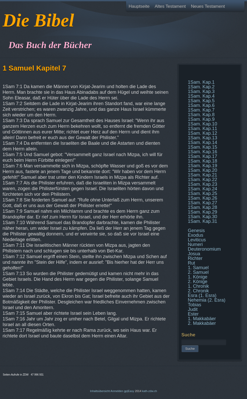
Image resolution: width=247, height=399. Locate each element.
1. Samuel (198, 267)
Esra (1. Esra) (202, 295)
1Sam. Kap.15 (202, 147)
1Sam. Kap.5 (201, 100)
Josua (194, 253)
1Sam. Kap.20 (202, 170)
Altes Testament (170, 6)
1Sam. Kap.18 (202, 161)
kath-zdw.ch (149, 391)
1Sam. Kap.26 (202, 198)
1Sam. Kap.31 (202, 221)
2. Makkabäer (202, 323)
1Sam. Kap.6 (201, 105)
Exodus (195, 235)
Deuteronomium (204, 249)
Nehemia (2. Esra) (206, 300)
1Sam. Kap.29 (202, 212)
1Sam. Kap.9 (201, 119)
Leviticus (197, 239)
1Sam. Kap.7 (201, 110)
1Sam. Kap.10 (202, 123)
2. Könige (197, 281)
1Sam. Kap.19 (202, 165)
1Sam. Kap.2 (201, 86)
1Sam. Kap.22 (202, 179)
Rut (191, 263)
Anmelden (116, 391)
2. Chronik (198, 290)
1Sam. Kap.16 (202, 151)
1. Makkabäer (202, 318)
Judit (193, 309)
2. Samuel (198, 272)
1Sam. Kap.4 (201, 96)
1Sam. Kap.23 (202, 184)
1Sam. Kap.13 (202, 137)
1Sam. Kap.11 (202, 128)
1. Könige (197, 276)
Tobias (194, 304)
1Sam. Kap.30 (202, 216)
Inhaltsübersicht (100, 391)
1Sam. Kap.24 (202, 188)
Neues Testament (208, 6)
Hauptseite (139, 6)
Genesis (196, 230)
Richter (195, 258)
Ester (193, 314)
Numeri (195, 244)
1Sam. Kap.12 (202, 133)
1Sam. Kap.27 (202, 202)
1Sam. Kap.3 (201, 91)
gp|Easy (129, 391)
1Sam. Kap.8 (201, 114)
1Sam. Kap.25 (202, 193)
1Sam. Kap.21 (202, 174)
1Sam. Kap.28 (202, 207)
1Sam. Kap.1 (201, 82)
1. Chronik (198, 286)
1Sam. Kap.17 (202, 156)
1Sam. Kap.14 (202, 142)
